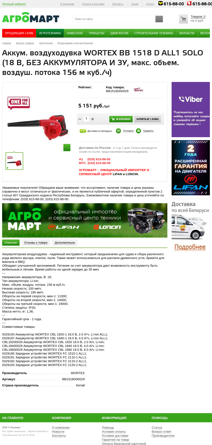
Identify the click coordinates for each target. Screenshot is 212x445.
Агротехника (50, 33)
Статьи (157, 427)
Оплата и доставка (93, 4)
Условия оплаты (114, 431)
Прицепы (96, 33)
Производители (163, 435)
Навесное (75, 33)
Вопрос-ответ (161, 431)
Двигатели (119, 33)
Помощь (160, 418)
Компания (61, 418)
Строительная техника (153, 33)
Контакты (117, 4)
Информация (114, 418)
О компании (67, 4)
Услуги (150, 4)
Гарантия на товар (115, 439)
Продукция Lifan (19, 33)
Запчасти (186, 33)
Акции (134, 4)
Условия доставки (115, 435)
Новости (58, 431)
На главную (12, 418)
